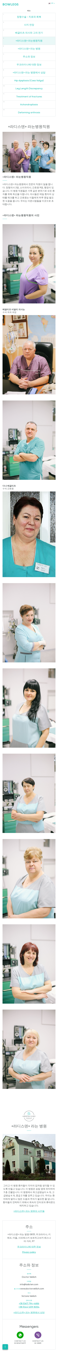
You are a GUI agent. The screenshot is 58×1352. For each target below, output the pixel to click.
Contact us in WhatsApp (20, 1337)
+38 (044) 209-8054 (29, 1307)
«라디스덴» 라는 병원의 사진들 (29, 1211)
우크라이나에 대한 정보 (29, 64)
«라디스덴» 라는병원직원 (29, 40)
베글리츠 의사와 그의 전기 (29, 32)
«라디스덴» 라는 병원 (29, 48)
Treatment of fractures (29, 96)
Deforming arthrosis (29, 112)
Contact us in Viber (38, 1337)
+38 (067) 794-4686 (29, 1303)
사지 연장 (29, 24)
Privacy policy (29, 1252)
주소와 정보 (29, 56)
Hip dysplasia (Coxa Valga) (29, 80)
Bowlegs (11, 4)
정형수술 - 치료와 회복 (29, 16)
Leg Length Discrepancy (29, 88)
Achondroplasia (29, 104)
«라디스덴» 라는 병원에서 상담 (29, 72)
